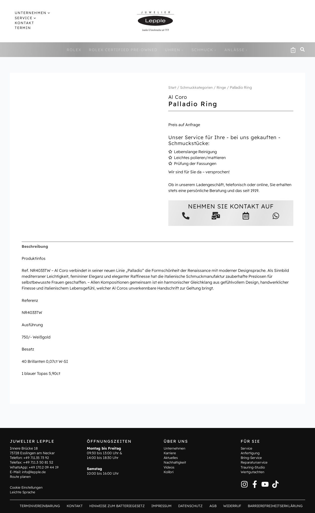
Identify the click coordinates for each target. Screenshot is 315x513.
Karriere (170, 453)
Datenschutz (195, 505)
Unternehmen (175, 448)
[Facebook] (254, 484)
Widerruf (232, 505)
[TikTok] (275, 484)
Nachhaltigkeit (176, 462)
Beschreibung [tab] (35, 246)
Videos (169, 467)
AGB (215, 505)
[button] (29, 12)
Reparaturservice (255, 462)
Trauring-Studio (253, 467)
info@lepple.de (34, 471)
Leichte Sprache (23, 492)
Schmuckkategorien (197, 87)
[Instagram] (244, 484)
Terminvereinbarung (49, 505)
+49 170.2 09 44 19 (44, 467)
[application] (43, 12)
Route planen (21, 476)
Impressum (167, 505)
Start (172, 87)
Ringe (223, 87)
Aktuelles (171, 457)
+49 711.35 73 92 (36, 457)
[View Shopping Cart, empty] (293, 49)
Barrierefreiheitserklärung (275, 505)
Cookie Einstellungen (27, 487)
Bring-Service (252, 457)
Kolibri (169, 471)
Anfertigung (250, 453)
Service (247, 448)
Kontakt (83, 505)
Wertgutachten (253, 471)
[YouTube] (265, 484)
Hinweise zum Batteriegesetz (123, 505)
